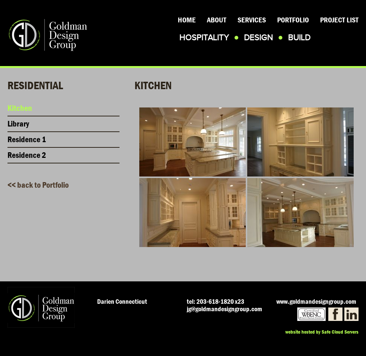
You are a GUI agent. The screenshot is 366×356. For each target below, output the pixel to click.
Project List (339, 20)
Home (187, 20)
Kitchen (19, 108)
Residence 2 (26, 155)
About (216, 20)
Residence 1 (26, 139)
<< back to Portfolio (38, 185)
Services (252, 20)
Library (18, 124)
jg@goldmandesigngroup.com (224, 309)
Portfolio (293, 20)
